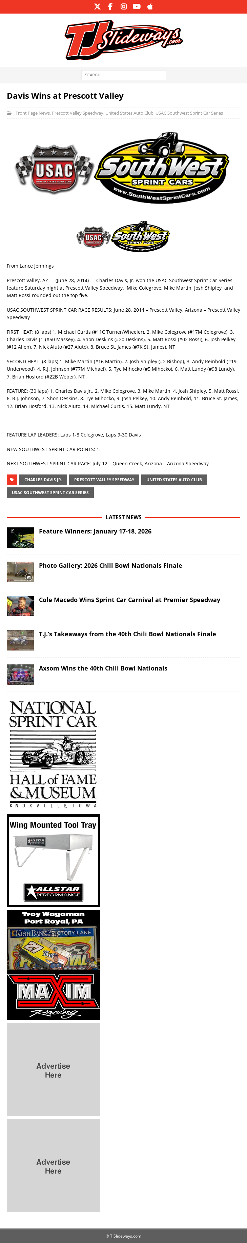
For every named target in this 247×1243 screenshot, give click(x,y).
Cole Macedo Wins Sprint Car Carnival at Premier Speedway (129, 600)
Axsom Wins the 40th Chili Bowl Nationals (103, 668)
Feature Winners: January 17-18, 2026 (95, 531)
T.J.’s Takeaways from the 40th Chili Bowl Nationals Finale (127, 634)
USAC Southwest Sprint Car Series (189, 113)
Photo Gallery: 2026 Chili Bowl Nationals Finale (110, 565)
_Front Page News (32, 113)
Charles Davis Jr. (43, 480)
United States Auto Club (129, 113)
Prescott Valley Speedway (77, 113)
